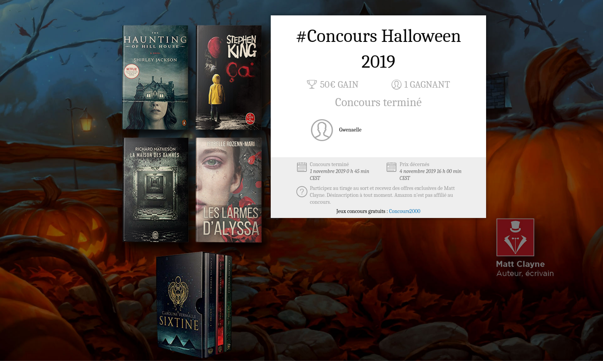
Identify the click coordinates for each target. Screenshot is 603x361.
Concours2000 (404, 211)
